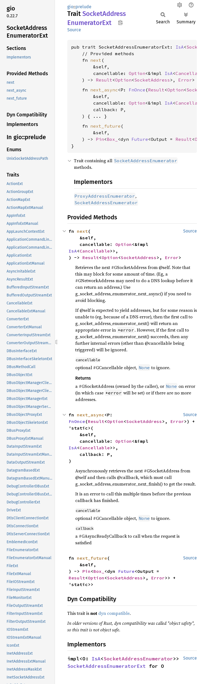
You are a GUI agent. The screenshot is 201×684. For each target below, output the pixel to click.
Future (140, 139)
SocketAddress (152, 80)
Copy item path (120, 22)
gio (70, 6)
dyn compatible (114, 613)
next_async (104, 89)
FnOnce (137, 89)
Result (104, 80)
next (95, 60)
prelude (83, 6)
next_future (105, 126)
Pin (100, 139)
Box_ (112, 139)
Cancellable (95, 251)
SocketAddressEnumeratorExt (106, 666)
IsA (179, 47)
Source (74, 29)
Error (185, 80)
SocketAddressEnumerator (138, 658)
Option (137, 73)
